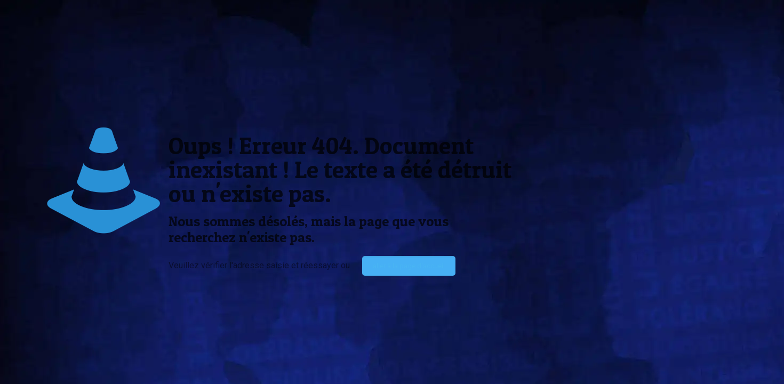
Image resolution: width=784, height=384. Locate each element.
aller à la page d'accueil (409, 266)
